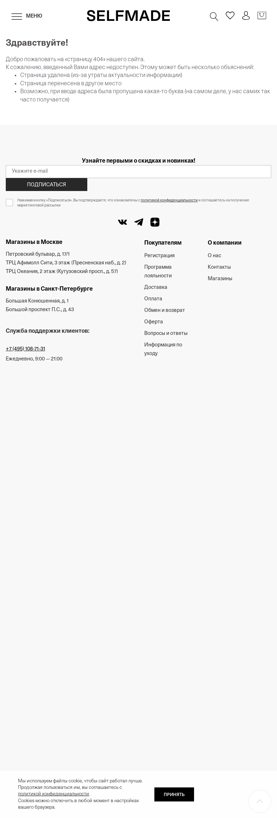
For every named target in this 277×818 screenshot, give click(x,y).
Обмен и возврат (164, 310)
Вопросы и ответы (166, 333)
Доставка (155, 287)
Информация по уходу (163, 349)
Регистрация (159, 256)
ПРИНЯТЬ (174, 795)
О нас (214, 256)
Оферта (153, 322)
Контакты (219, 267)
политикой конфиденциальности (169, 201)
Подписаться (46, 185)
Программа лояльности (158, 272)
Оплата (153, 299)
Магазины (220, 279)
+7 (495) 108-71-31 (25, 349)
